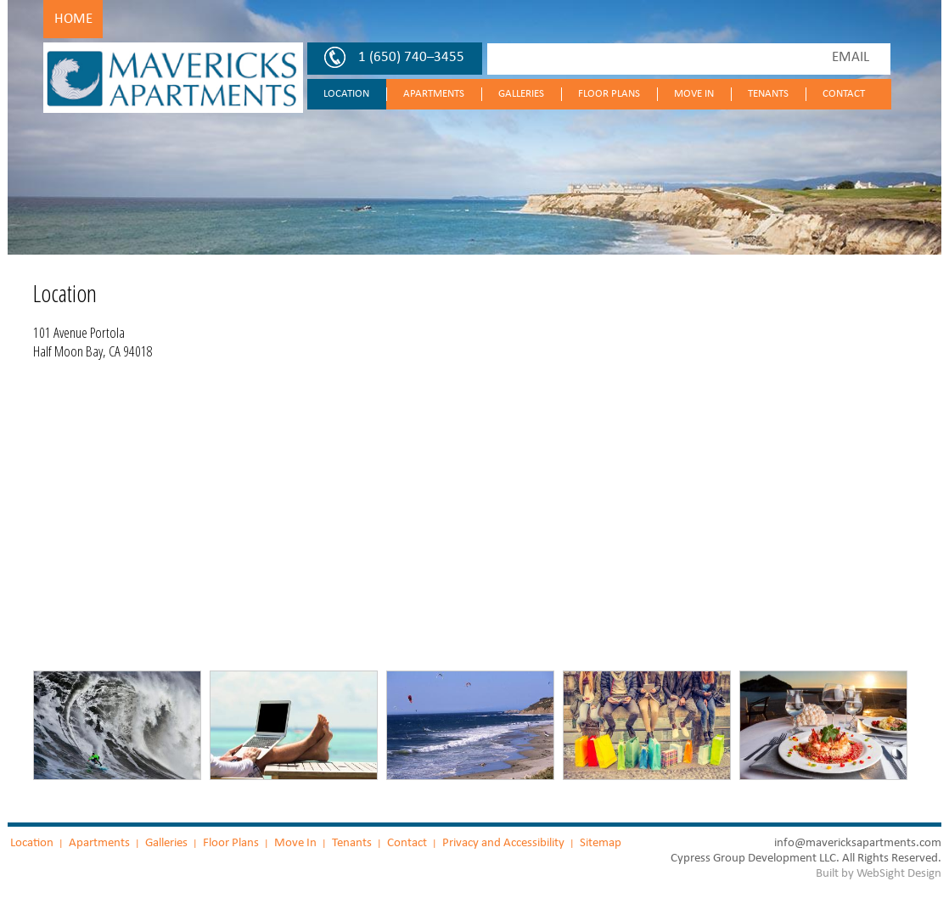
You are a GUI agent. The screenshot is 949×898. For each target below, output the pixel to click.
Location (346, 93)
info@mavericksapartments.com (857, 842)
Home (73, 19)
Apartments (433, 93)
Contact (844, 93)
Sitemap (600, 842)
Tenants (768, 93)
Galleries (521, 93)
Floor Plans (609, 93)
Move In (694, 93)
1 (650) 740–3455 (411, 57)
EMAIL (850, 57)
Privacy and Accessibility (503, 842)
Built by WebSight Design (878, 873)
